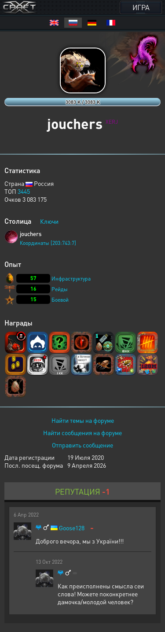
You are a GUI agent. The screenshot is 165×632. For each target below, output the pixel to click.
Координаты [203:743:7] (48, 243)
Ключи (49, 221)
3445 (24, 191)
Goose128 (71, 528)
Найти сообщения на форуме (82, 432)
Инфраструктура (71, 278)
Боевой (60, 299)
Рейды (59, 289)
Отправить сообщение (82, 445)
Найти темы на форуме (82, 420)
